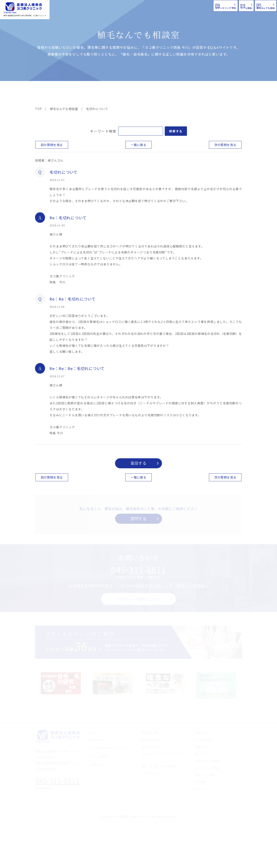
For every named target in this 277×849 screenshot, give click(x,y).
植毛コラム (203, 94)
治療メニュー (73, 94)
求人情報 (229, 94)
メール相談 (199, 5)
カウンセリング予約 (148, 5)
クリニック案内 (101, 94)
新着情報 (179, 94)
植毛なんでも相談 (249, 5)
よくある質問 (154, 94)
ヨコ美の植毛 (47, 94)
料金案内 (129, 94)
